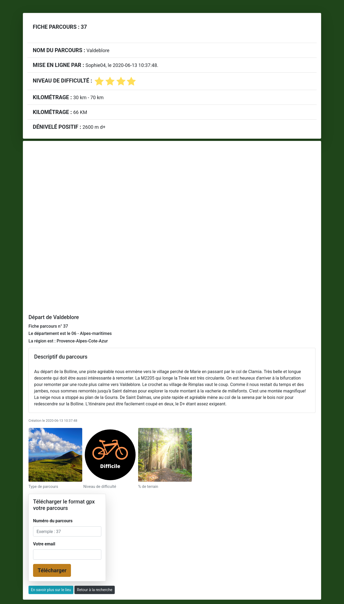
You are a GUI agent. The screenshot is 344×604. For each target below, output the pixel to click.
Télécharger (52, 570)
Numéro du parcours (53, 520)
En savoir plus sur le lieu (51, 590)
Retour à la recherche (94, 590)
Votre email (44, 543)
